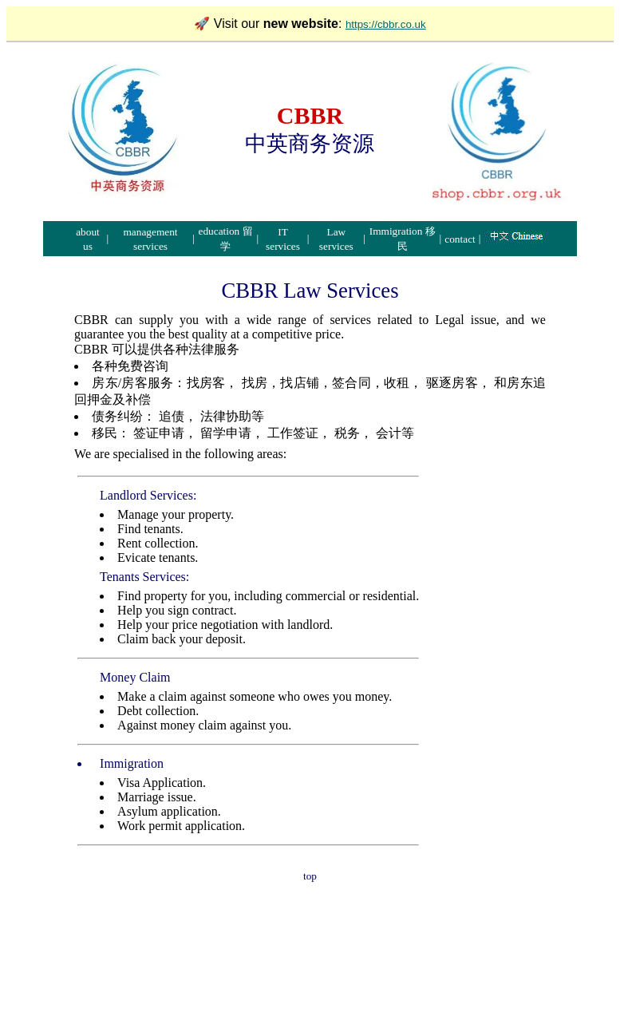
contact (459, 239)
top (310, 876)
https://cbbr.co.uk (386, 24)
